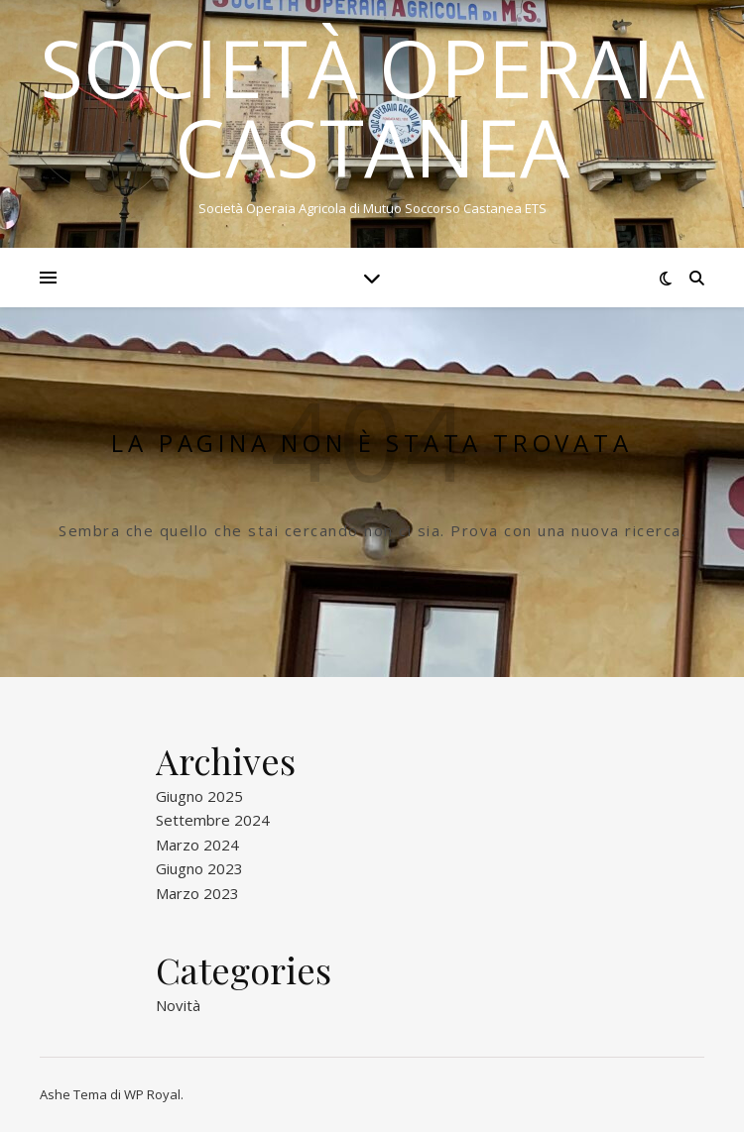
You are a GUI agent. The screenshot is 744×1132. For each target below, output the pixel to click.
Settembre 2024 (213, 820)
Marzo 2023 (197, 893)
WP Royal (152, 1094)
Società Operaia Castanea (372, 107)
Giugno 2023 (199, 868)
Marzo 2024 (197, 844)
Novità (178, 1005)
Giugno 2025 (199, 796)
